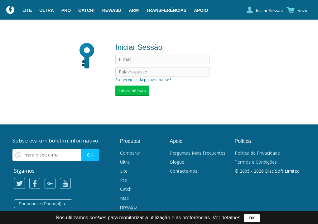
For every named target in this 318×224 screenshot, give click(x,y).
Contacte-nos (183, 171)
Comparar (130, 153)
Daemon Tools (10, 10)
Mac (124, 198)
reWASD (111, 10)
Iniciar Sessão (269, 10)
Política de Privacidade (257, 153)
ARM (134, 10)
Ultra (46, 10)
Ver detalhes (226, 217)
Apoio (201, 10)
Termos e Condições (256, 162)
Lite (27, 10)
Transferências (166, 10)
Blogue (177, 162)
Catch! (86, 10)
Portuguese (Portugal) (40, 203)
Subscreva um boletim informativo (55, 140)
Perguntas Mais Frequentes (197, 153)
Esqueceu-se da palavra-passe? (143, 79)
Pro (66, 10)
